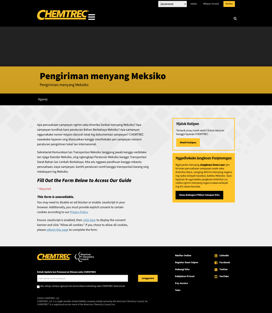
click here (89, 219)
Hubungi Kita (182, 268)
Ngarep (43, 98)
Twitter (223, 268)
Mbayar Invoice (211, 4)
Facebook (224, 261)
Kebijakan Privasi (184, 275)
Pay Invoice (181, 282)
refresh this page (57, 229)
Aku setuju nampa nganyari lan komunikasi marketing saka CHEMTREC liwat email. (82, 285)
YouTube (224, 275)
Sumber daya (179, 18)
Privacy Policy (79, 211)
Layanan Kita (152, 18)
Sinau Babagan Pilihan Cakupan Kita (199, 194)
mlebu (193, 4)
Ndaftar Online (183, 254)
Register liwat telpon (186, 261)
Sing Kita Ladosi (122, 18)
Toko (177, 289)
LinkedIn (224, 254)
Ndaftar (229, 4)
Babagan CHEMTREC (212, 18)
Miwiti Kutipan (188, 141)
